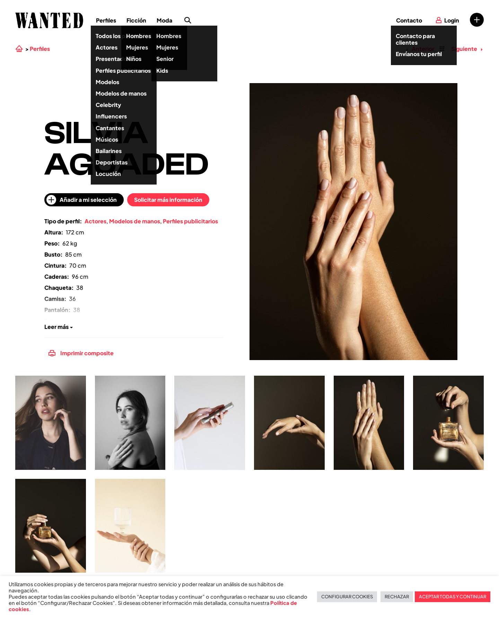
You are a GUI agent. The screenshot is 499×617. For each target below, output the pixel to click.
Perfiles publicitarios (190, 221)
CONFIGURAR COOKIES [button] (347, 596)
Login (451, 20)
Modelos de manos (134, 221)
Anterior (420, 48)
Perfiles (106, 20)
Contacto (409, 20)
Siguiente (466, 48)
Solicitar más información (168, 199)
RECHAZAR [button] (397, 596)
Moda (164, 20)
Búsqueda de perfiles (188, 20)
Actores (95, 221)
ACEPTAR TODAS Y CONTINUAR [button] (452, 596)
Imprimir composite (81, 353)
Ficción (136, 20)
